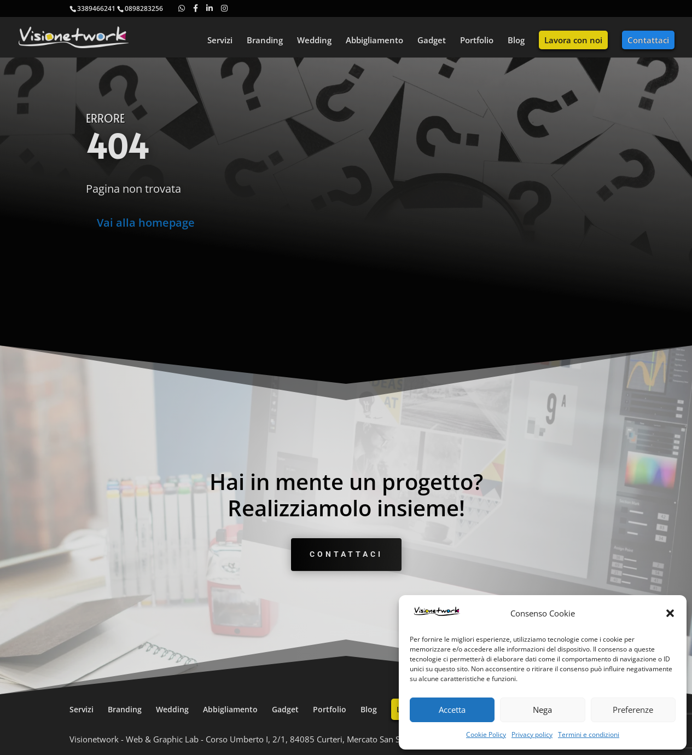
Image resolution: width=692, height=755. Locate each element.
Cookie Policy (486, 734)
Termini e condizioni (588, 734)
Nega (542, 709)
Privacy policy (532, 734)
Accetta (452, 709)
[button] (670, 613)
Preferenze (633, 709)
